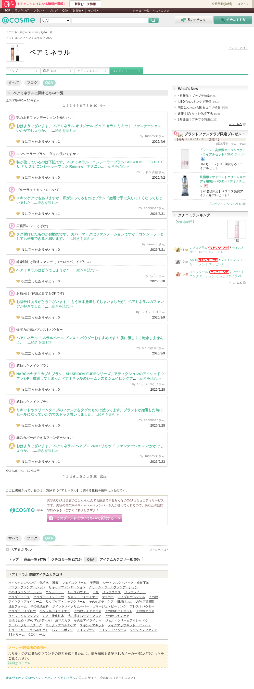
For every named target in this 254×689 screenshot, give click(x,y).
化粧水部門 (184, 222)
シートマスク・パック (118, 583)
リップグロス (111, 592)
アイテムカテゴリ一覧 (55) (120, 559)
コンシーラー (55, 592)
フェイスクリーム (74, 583)
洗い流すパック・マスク (84, 616)
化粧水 (44, 583)
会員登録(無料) (222, 4)
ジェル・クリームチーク (25, 625)
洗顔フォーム (17, 606)
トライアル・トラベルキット (28, 630)
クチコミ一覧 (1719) (66, 559)
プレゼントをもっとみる (224, 204)
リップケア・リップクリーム (65, 601)
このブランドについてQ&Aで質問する (85, 518)
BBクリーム (16, 635)
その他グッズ (145, 611)
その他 (153, 597)
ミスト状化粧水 (53, 616)
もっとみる (235, 124)
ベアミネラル (21, 550)
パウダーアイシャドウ (48, 597)
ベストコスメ (161, 10)
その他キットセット (118, 611)
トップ (13, 71)
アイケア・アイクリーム (25, 601)
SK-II (193, 260)
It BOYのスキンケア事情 (198, 101)
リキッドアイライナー (83, 597)
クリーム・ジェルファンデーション (113, 587)
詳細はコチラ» (19, 663)
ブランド (39, 10)
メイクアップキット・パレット (129, 625)
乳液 (55, 583)
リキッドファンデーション (67, 587)
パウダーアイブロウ (22, 611)
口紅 (96, 592)
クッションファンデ (143, 630)
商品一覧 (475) (35, 559)
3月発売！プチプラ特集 (197, 119)
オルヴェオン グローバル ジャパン (30, 678)
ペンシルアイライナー (55, 611)
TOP (7, 10)
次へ (103, 106)
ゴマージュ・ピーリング (109, 606)
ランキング (22, 10)
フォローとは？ (238, 47)
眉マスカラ (62, 620)
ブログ (53, 10)
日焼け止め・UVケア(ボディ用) (30, 620)
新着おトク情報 (85, 4)
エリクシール (199, 272)
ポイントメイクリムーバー (70, 606)
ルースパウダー (78, 592)
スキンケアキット (92, 625)
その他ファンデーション (25, 592)
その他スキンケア (117, 616)
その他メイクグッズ (87, 611)
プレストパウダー (142, 606)
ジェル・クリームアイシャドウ (126, 620)
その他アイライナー (87, 620)
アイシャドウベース (112, 630)
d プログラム (199, 247)
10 (95, 106)
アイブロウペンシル (131, 597)
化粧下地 (143, 583)
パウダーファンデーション (26, 587)
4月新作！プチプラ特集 (197, 96)
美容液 (94, 583)
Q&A (65, 10)
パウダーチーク (19, 597)
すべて (13, 83)
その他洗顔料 (39, 606)
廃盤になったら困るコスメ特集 (203, 107)
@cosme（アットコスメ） (118, 678)
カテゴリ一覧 (141, 10)
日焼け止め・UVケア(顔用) (135, 601)
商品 (49, 71)
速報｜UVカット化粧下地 (199, 113)
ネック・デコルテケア (61, 625)
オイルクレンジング (22, 583)
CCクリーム (36, 635)
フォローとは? (158, 549)
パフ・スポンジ (62, 630)
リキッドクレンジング (23, 616)
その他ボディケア (101, 601)
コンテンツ (120, 71)
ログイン (243, 4)
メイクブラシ (86, 630)
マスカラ (108, 597)
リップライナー (135, 592)
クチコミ (88, 71)
